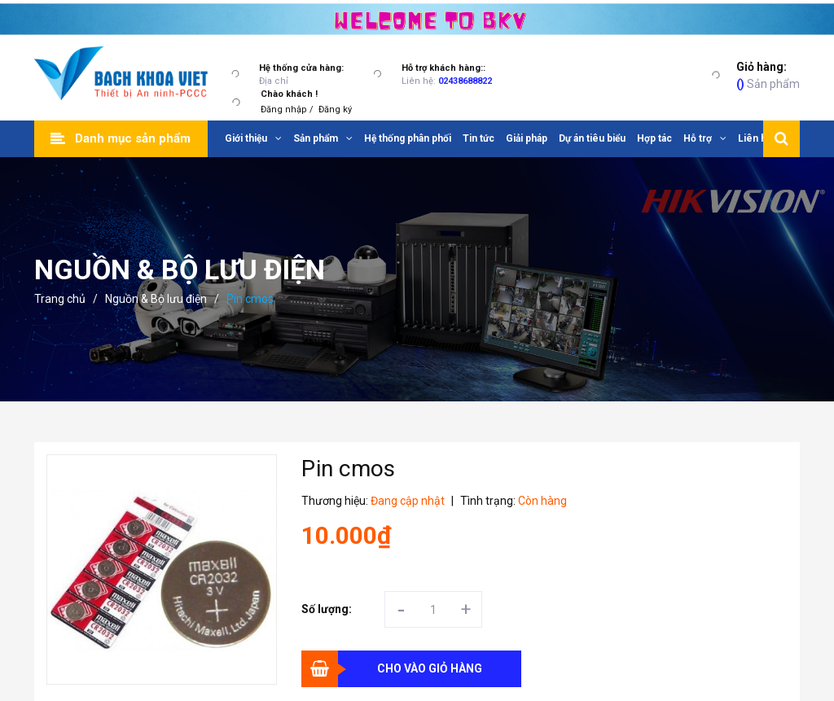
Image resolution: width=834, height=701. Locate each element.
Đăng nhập (284, 109)
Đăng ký (335, 109)
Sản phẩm (768, 74)
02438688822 (465, 81)
